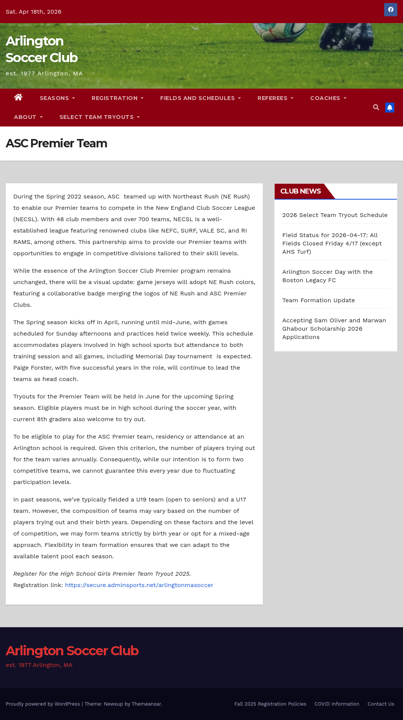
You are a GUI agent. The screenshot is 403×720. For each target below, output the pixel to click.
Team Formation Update (318, 300)
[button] (376, 107)
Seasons (57, 98)
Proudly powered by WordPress (44, 704)
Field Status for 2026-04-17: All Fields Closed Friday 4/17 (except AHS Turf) (332, 243)
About (28, 117)
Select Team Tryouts (99, 117)
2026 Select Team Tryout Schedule (334, 215)
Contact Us (380, 704)
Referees (276, 98)
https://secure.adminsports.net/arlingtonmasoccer (139, 585)
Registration (118, 98)
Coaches (328, 98)
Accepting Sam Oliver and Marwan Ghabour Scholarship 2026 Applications (334, 328)
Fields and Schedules (200, 98)
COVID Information (336, 704)
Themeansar (146, 704)
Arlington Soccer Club (72, 651)
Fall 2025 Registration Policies (270, 704)
